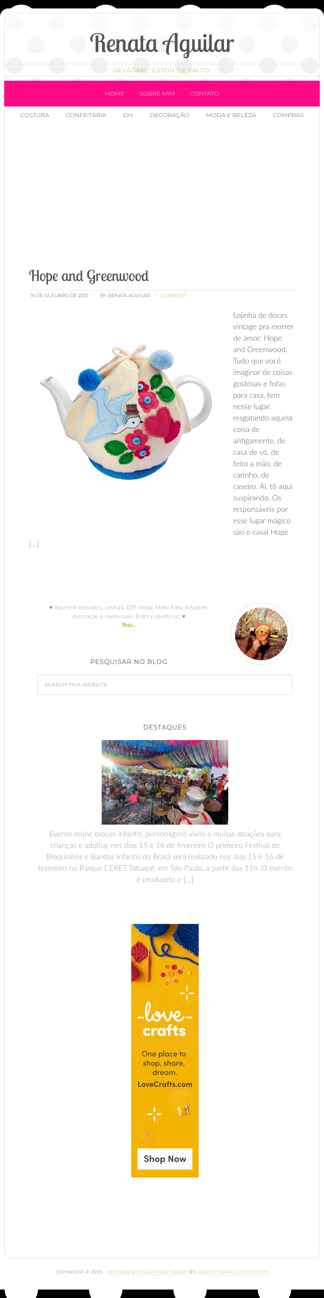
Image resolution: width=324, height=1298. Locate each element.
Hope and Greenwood (88, 275)
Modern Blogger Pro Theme (147, 1272)
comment (173, 295)
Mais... (129, 625)
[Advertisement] (173, 194)
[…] (34, 543)
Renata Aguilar (162, 42)
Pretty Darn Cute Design (233, 1272)
